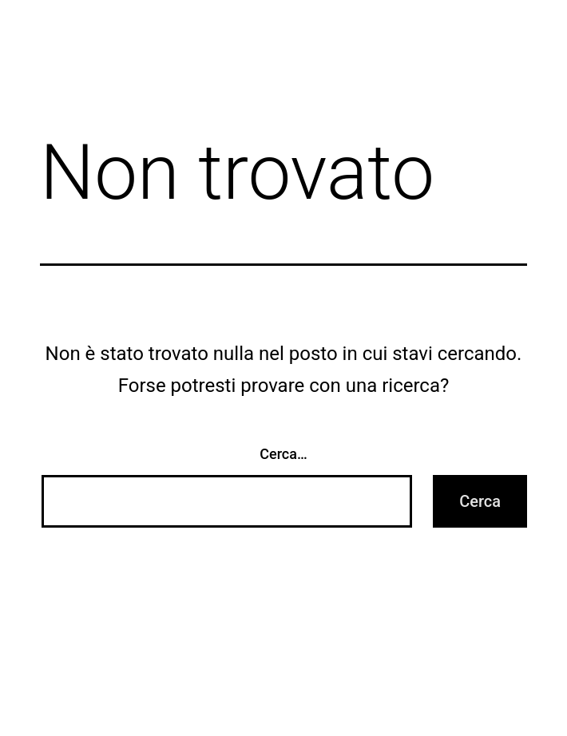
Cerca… (283, 453)
